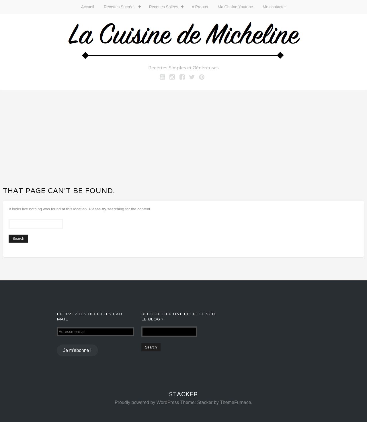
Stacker (183, 394)
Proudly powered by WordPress (147, 402)
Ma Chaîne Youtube (235, 7)
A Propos (200, 7)
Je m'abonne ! (77, 350)
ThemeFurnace (235, 402)
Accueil (87, 7)
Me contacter (274, 7)
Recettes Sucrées (120, 7)
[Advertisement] (183, 133)
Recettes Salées (163, 7)
